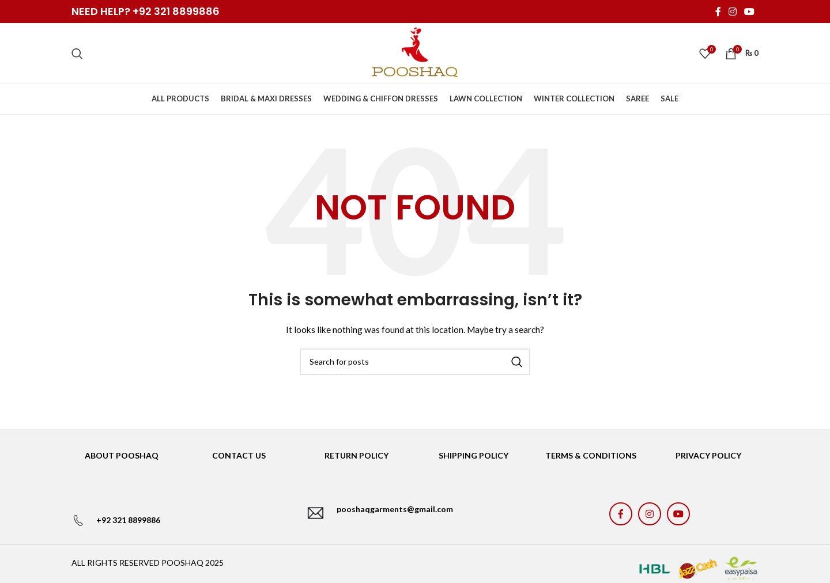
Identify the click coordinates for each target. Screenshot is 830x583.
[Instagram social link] (732, 11)
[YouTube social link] (750, 11)
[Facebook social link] (718, 11)
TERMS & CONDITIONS (590, 455)
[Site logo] (415, 52)
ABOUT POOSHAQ (122, 455)
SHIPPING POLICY (473, 455)
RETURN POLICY (356, 455)
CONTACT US (239, 455)
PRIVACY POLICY (708, 455)
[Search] (77, 53)
